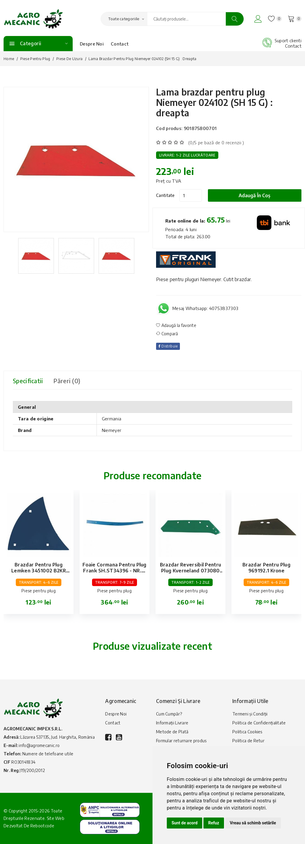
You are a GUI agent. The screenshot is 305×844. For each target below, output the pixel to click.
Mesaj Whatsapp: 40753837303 (205, 308)
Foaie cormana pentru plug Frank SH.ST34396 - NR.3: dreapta (115, 571)
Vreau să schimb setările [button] (253, 822)
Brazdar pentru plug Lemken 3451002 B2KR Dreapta (38, 571)
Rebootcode (42, 826)
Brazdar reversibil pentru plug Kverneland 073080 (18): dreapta (190, 571)
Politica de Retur (248, 740)
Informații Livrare (172, 722)
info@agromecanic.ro (39, 745)
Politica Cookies (247, 731)
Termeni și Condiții (250, 713)
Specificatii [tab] (28, 380)
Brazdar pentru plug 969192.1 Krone (266, 568)
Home (9, 59)
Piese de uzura (69, 59)
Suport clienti (288, 40)
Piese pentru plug (35, 59)
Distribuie (168, 346)
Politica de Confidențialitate (259, 722)
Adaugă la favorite (176, 325)
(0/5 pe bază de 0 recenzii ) (216, 142)
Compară (167, 333)
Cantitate (165, 195)
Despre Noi (92, 43)
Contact (119, 43)
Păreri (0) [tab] (68, 380)
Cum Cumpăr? (169, 713)
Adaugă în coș (255, 195)
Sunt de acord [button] (184, 822)
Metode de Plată (172, 731)
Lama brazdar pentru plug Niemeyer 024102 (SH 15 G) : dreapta (215, 102)
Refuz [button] (213, 822)
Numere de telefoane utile (48, 753)
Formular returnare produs (181, 740)
